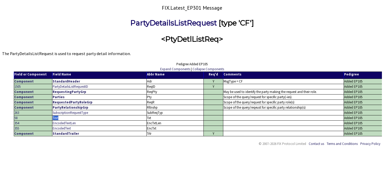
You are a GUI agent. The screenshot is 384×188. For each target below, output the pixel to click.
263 (16, 112)
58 (15, 118)
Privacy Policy (370, 144)
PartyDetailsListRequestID (70, 86)
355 (16, 128)
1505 (17, 86)
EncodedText (62, 128)
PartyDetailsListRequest (173, 23)
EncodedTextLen (64, 123)
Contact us (316, 144)
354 (16, 123)
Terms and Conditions (342, 144)
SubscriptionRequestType (70, 112)
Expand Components (175, 69)
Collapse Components (208, 69)
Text (55, 118)
